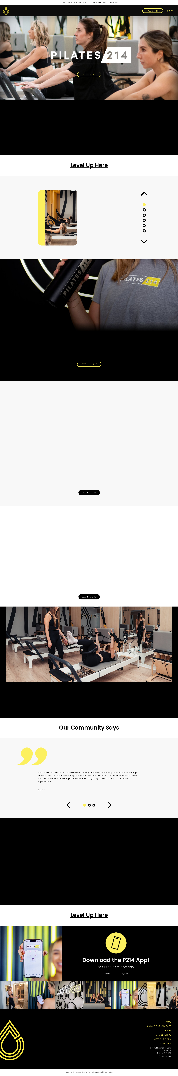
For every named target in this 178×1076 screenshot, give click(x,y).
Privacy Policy (108, 1072)
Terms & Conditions (95, 1072)
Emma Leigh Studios (80, 1072)
